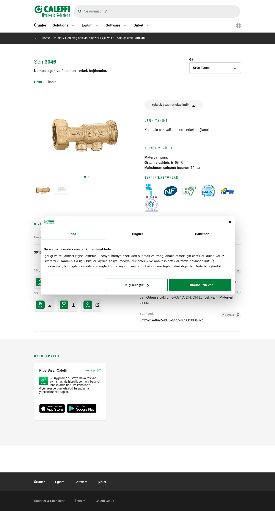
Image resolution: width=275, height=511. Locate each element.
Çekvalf (107, 38)
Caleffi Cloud (105, 501)
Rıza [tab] (72, 233)
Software (81, 482)
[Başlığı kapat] (229, 222)
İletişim (80, 501)
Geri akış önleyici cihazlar (82, 38)
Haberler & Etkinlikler (49, 501)
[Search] (157, 11)
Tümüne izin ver (200, 285)
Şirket (102, 482)
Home (46, 38)
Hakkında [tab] (202, 233)
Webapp (93, 370)
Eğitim (59, 482)
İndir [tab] (52, 82)
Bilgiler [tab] (137, 233)
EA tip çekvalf (124, 38)
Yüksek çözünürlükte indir (170, 104)
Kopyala (227, 315)
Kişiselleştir (137, 285)
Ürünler (40, 26)
